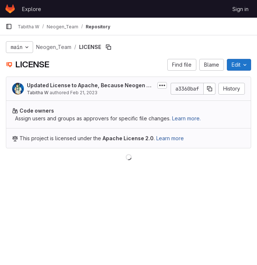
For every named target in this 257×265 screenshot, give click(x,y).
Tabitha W (38, 92)
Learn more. (186, 118)
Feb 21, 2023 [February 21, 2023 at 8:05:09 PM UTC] (83, 92)
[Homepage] (10, 9)
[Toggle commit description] (162, 85)
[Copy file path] (108, 47)
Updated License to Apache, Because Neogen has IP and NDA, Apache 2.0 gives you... (90, 85)
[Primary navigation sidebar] (9, 26)
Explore (31, 9)
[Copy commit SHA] (209, 89)
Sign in (240, 9)
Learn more (170, 138)
